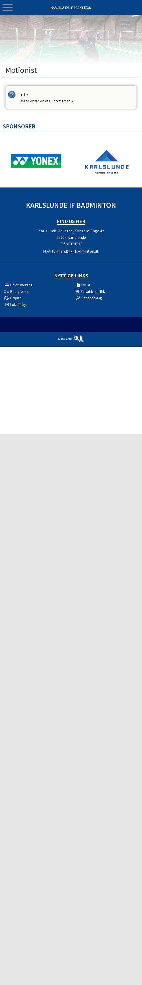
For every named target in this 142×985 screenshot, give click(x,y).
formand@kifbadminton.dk (75, 251)
